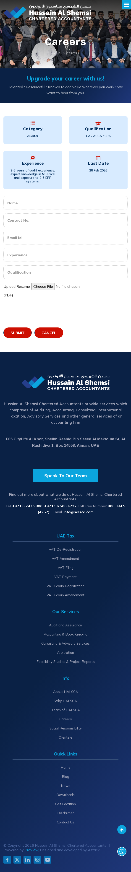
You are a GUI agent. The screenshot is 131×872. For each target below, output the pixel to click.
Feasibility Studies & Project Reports (66, 661)
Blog (65, 776)
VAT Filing (65, 568)
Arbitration (65, 652)
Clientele (65, 737)
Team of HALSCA (65, 710)
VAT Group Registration (65, 586)
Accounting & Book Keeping (65, 634)
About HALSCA (65, 692)
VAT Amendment (65, 558)
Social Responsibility (66, 728)
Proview (31, 850)
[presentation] (38, 311)
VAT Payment (65, 577)
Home (56, 53)
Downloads (65, 795)
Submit (17, 332)
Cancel (49, 332)
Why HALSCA (65, 701)
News (65, 786)
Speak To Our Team (65, 475)
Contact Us (65, 822)
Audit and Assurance (65, 625)
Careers (65, 719)
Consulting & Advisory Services (65, 643)
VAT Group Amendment (65, 595)
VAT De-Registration (65, 549)
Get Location (65, 804)
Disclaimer (65, 813)
